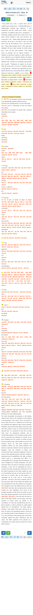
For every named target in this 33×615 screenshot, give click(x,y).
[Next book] (29, 19)
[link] (17, 537)
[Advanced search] (14, 537)
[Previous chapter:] (8, 19)
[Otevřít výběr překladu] (11, 3)
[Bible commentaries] (2, 537)
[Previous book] (3, 19)
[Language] (7, 537)
